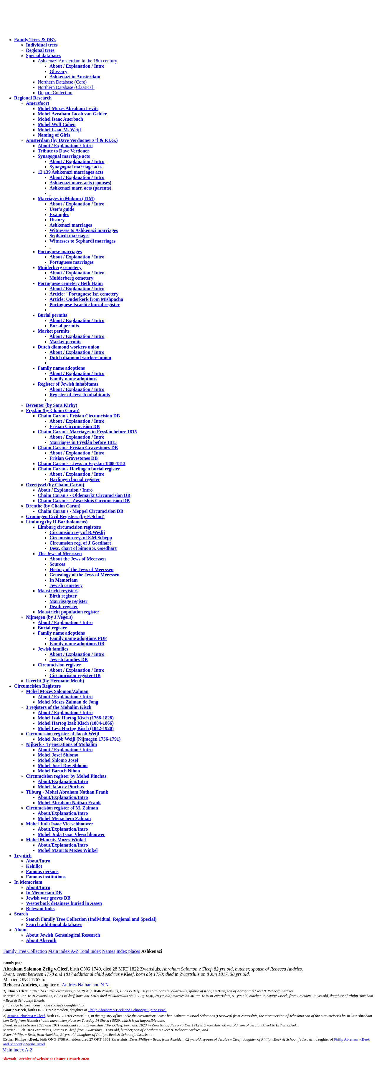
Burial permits (52, 315)
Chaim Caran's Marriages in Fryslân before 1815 (87, 431)
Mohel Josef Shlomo (58, 754)
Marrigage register (68, 601)
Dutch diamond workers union (68, 346)
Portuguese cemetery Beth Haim (70, 283)
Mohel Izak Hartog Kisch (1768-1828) (76, 717)
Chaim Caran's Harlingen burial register (79, 468)
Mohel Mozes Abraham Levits (68, 108)
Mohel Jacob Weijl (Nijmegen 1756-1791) (79, 738)
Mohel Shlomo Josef (58, 760)
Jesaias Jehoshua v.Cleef (26, 1015)
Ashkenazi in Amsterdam (74, 76)
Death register (63, 606)
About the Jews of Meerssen (77, 558)
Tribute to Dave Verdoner (63, 150)
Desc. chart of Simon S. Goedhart (83, 548)
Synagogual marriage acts (64, 156)
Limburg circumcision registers (69, 527)
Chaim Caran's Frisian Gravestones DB (78, 447)
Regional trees (40, 50)
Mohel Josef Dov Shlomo (62, 765)
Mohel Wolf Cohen (57, 124)
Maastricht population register (68, 611)
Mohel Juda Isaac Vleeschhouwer (71, 834)
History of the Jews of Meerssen (81, 569)
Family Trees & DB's (35, 39)
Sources (57, 564)
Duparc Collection (55, 92)
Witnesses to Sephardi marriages (82, 240)
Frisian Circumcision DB (74, 426)
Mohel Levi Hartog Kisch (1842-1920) (76, 728)
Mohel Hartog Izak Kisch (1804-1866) (76, 723)
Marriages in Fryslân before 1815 (83, 442)
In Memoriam (63, 580)
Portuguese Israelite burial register (84, 304)
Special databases (43, 55)
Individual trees (42, 44)
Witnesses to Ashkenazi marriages (83, 230)
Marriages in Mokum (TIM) (66, 198)
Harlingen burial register (74, 479)
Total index (90, 951)
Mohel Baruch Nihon (59, 770)
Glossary (58, 71)
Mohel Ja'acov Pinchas (61, 786)
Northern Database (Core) (62, 81)
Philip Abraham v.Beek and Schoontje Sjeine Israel (127, 1010)
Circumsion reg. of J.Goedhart (80, 542)
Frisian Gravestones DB (73, 458)
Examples (59, 214)
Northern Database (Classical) (66, 87)
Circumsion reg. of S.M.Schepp (80, 537)
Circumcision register (59, 664)
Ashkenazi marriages (70, 225)
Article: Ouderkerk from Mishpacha (86, 299)
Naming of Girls (54, 134)
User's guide (61, 209)
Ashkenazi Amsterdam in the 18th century (77, 60)
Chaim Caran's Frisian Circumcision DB (79, 415)
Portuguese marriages (60, 251)
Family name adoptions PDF (78, 638)
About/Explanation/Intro (63, 781)
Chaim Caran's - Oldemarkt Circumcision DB (84, 495)
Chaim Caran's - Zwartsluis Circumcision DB (84, 500)
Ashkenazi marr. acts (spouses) (80, 182)
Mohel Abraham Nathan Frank (69, 802)
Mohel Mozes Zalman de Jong (68, 701)
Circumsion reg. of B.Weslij (77, 532)
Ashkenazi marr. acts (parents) (80, 187)
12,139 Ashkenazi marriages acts (70, 172)
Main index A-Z (63, 951)
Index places (128, 951)
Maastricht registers (58, 590)
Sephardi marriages (69, 235)
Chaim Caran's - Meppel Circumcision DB (80, 511)
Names (108, 951)
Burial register (52, 627)
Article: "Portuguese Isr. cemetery (83, 293)
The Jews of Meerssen (60, 553)
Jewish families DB (68, 659)
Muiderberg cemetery (60, 267)
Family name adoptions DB (76, 643)
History (57, 219)
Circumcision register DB (74, 675)
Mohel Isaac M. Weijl (59, 129)
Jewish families (53, 648)
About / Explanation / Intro (76, 66)
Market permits (54, 331)
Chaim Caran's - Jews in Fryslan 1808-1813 (81, 463)
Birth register (63, 595)
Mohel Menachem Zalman (64, 818)
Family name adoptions (61, 368)
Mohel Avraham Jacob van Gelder (72, 113)
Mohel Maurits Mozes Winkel (67, 850)
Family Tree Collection (25, 951)
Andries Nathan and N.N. (86, 984)
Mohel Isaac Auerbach (60, 119)
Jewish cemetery (65, 585)
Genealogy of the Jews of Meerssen (84, 574)
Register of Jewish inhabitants (68, 383)
